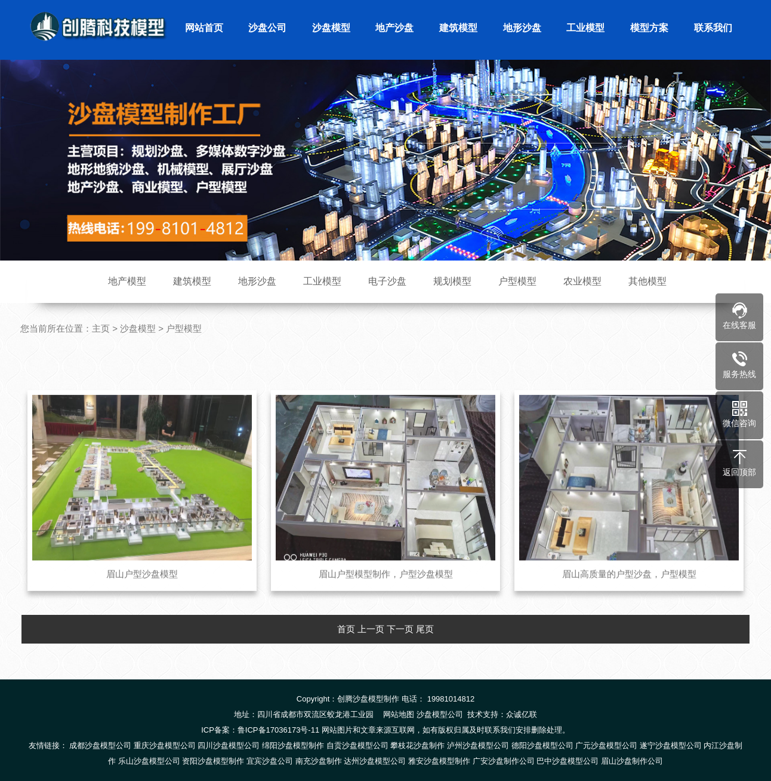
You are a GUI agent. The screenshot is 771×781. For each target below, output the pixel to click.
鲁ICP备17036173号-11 (278, 729)
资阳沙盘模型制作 (213, 761)
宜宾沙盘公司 (269, 761)
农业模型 (582, 281)
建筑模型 (458, 28)
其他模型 (647, 281)
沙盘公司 (267, 28)
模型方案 (649, 28)
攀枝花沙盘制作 (417, 745)
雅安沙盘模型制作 (439, 761)
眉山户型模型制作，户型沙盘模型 (386, 595)
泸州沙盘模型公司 (478, 745)
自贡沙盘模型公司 (357, 745)
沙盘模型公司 (440, 714)
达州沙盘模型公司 (375, 761)
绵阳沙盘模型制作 (293, 745)
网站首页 (204, 28)
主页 (101, 328)
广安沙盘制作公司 (504, 761)
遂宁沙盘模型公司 (671, 745)
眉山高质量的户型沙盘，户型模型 (629, 595)
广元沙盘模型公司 (606, 745)
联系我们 (713, 28)
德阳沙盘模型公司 (542, 745)
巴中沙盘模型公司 (567, 761)
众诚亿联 (521, 714)
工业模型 (585, 28)
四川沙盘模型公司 (229, 745)
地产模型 (127, 281)
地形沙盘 (522, 28)
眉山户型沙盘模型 (142, 595)
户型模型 (517, 281)
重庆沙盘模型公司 (165, 745)
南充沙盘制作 (318, 761)
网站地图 (398, 714)
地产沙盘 (394, 28)
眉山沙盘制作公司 (632, 761)
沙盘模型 (331, 28)
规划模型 (452, 281)
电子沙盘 (387, 281)
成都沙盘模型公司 (100, 745)
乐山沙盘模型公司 (149, 761)
